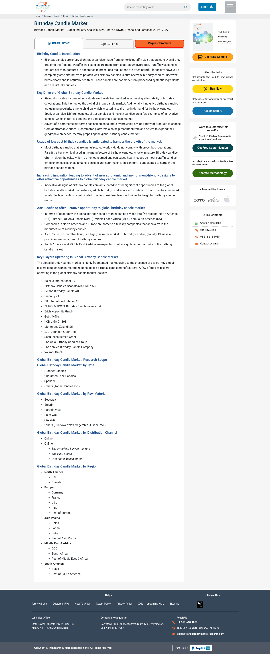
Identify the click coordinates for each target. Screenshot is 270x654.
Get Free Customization (212, 147)
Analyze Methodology (213, 173)
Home (37, 16)
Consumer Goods (52, 16)
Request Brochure (159, 43)
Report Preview (59, 43)
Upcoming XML (155, 603)
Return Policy (103, 603)
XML (140, 603)
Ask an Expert (213, 111)
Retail (65, 16)
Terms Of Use (39, 603)
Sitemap (174, 603)
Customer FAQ (61, 603)
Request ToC (109, 44)
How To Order (82, 603)
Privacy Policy (124, 603)
